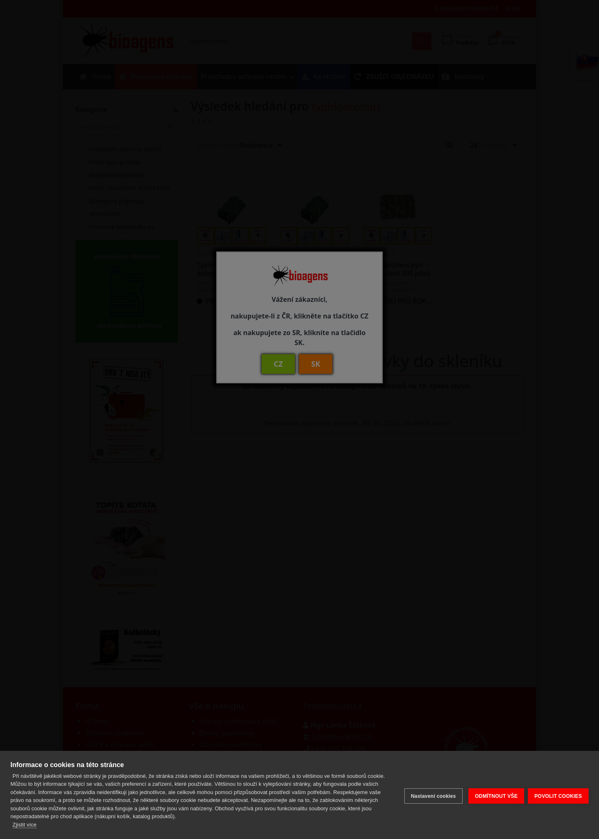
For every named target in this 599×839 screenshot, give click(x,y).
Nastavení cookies (430, 795)
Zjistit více (24, 825)
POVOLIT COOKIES (558, 795)
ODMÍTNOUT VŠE (494, 795)
